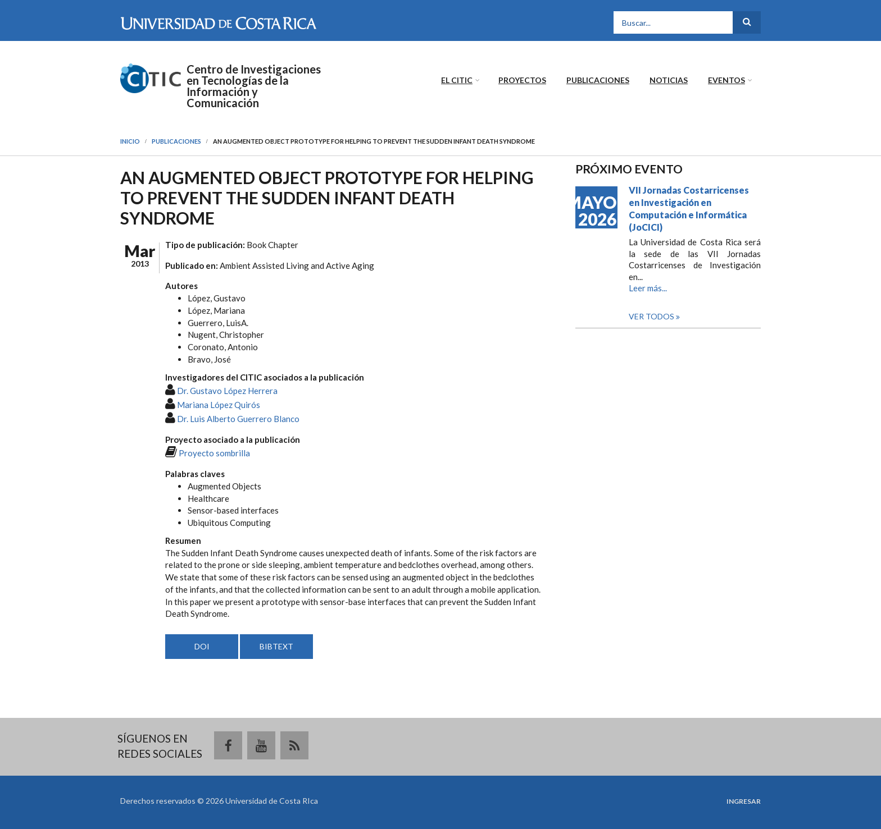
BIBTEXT (276, 646)
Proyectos (522, 80)
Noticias (669, 80)
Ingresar (743, 801)
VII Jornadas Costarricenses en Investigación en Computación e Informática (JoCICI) (689, 208)
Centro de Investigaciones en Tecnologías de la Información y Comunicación (254, 85)
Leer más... (648, 288)
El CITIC (457, 80)
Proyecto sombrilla (214, 453)
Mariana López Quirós (218, 405)
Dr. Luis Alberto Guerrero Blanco (238, 419)
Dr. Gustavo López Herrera (227, 391)
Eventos (726, 80)
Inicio (130, 141)
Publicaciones (597, 80)
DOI (202, 646)
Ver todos (652, 316)
